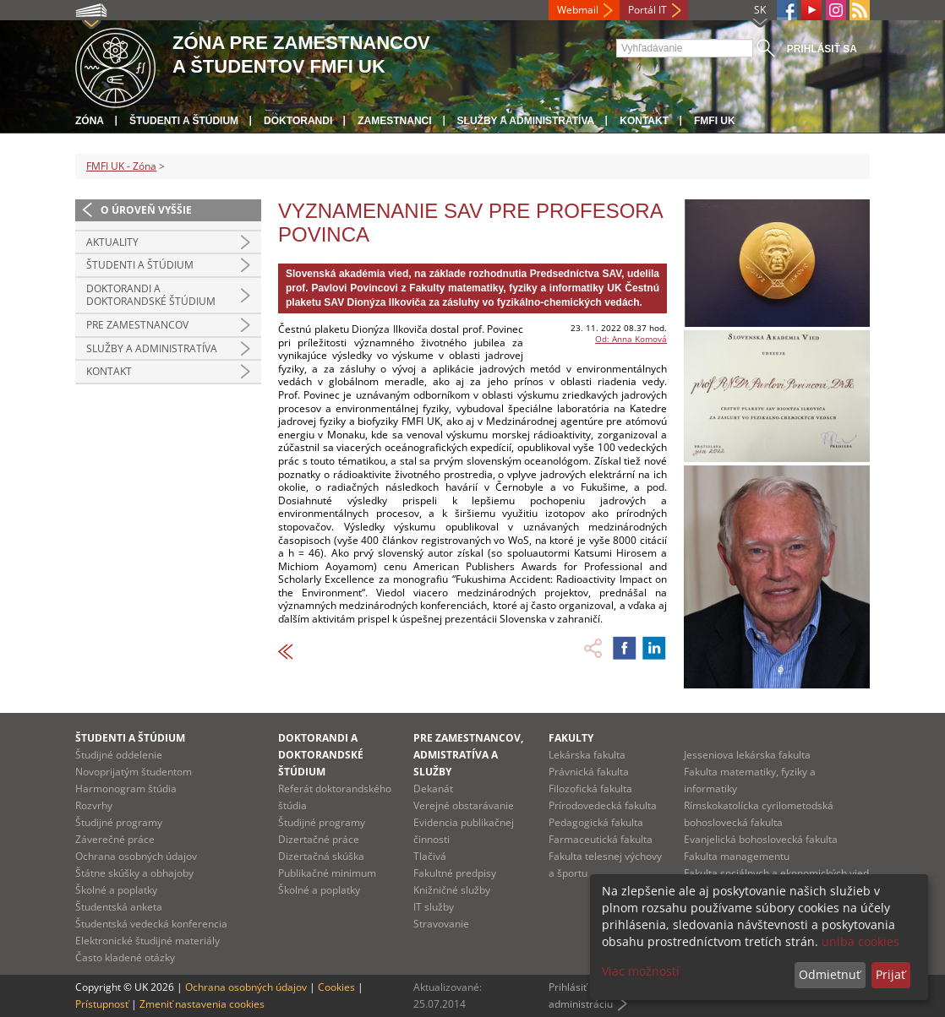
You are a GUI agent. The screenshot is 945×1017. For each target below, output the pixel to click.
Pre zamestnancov (137, 325)
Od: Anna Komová (631, 339)
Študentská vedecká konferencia (151, 923)
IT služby (433, 907)
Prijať (890, 974)
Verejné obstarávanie (463, 805)
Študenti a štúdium (183, 121)
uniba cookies (860, 941)
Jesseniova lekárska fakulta (747, 755)
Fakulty (571, 738)
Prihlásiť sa (822, 49)
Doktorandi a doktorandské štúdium (151, 295)
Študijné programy (118, 822)
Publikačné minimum (327, 873)
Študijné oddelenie (118, 755)
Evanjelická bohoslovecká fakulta (761, 839)
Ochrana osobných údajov (136, 856)
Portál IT (647, 10)
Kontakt (644, 121)
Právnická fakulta (589, 771)
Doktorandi (298, 121)
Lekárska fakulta (587, 755)
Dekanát (433, 788)
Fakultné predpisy (454, 873)
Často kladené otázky (125, 957)
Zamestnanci (394, 121)
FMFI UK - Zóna (121, 166)
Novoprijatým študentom (133, 771)
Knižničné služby (451, 890)
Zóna (89, 121)
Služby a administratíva (526, 121)
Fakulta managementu (736, 856)
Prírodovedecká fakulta (603, 805)
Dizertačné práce (318, 839)
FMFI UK (714, 121)
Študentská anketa (118, 907)
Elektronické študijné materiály (147, 940)
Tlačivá (429, 856)
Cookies (336, 987)
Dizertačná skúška (321, 856)
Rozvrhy (93, 805)
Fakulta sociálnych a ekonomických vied (776, 873)
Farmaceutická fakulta (601, 839)
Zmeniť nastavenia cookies (202, 1004)
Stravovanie (441, 923)
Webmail (577, 10)
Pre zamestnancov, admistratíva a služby (468, 755)
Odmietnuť (829, 974)
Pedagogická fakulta (596, 822)
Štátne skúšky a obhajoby (134, 873)
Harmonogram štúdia (126, 788)
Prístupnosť (101, 1004)
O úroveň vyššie (146, 210)
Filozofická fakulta (590, 788)
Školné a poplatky (116, 890)
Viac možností (641, 971)
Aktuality (112, 242)
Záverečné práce (115, 839)
